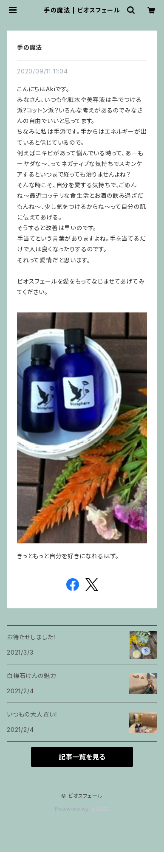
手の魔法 (29, 47)
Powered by (82, 809)
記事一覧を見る (82, 757)
